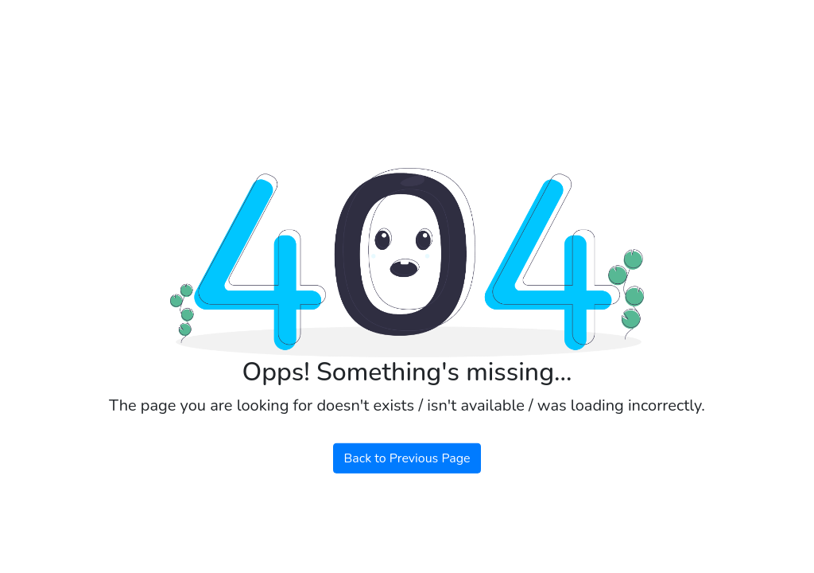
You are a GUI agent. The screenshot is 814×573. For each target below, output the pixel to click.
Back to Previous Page (406, 458)
